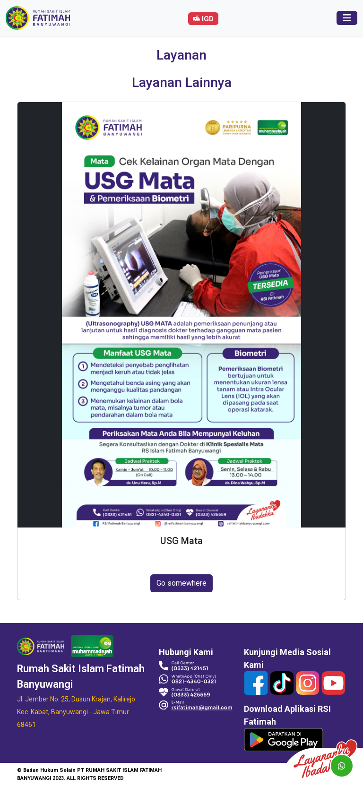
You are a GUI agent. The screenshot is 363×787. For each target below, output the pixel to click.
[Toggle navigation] (347, 18)
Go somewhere (181, 583)
